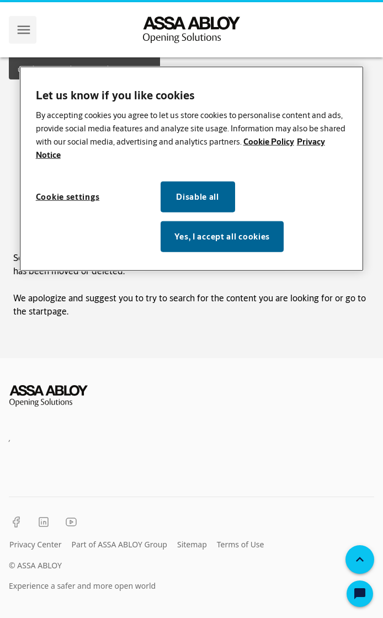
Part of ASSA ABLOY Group (119, 544)
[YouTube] (71, 522)
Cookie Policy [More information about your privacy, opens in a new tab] (268, 141)
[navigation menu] (23, 29)
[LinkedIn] (43, 522)
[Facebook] (16, 522)
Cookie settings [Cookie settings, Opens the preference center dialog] (68, 196)
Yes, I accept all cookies (222, 236)
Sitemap (192, 544)
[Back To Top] (359, 559)
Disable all (197, 196)
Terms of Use (240, 544)
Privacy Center (35, 544)
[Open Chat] (360, 593)
